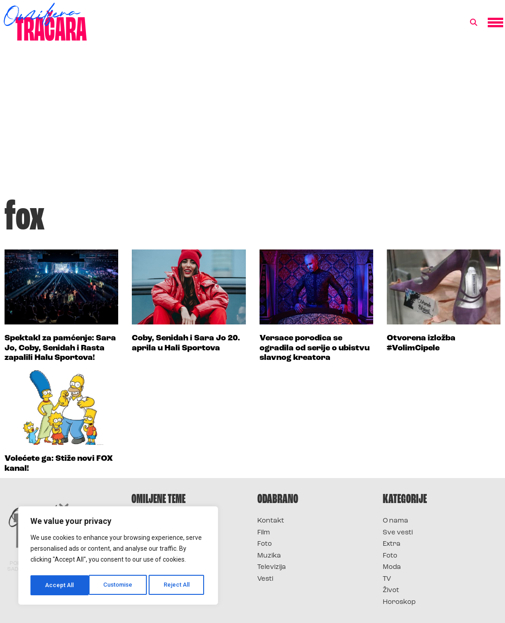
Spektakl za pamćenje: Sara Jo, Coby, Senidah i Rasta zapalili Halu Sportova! (60, 348)
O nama (395, 521)
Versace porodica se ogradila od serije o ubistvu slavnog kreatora (315, 348)
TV (387, 579)
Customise (60, 585)
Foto (264, 544)
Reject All (120, 585)
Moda (392, 567)
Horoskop (399, 602)
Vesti (265, 579)
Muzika (269, 556)
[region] (118, 557)
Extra (391, 544)
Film (263, 532)
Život (391, 590)
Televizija (271, 567)
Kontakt (270, 521)
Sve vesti (398, 532)
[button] (473, 22)
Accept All (178, 585)
